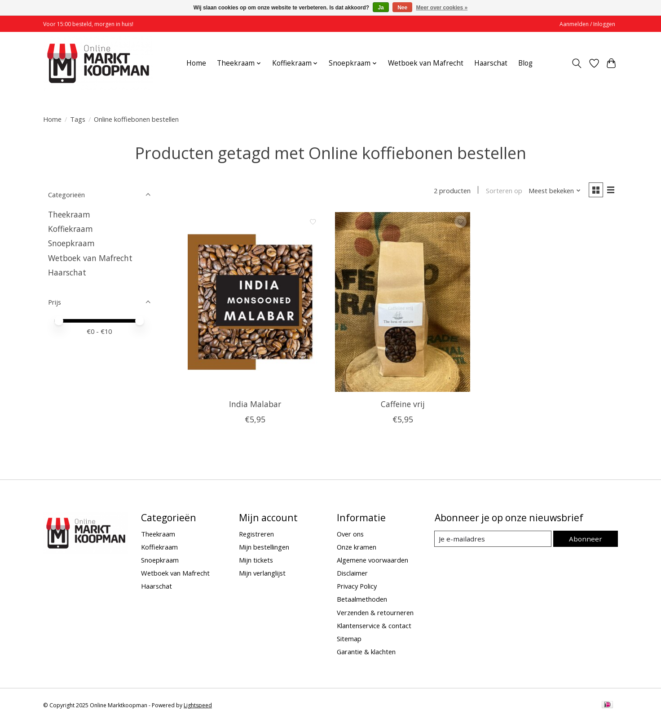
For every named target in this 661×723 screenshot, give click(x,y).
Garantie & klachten (366, 652)
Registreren (256, 534)
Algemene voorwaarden (372, 560)
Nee (402, 7)
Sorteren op (502, 190)
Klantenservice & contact (374, 626)
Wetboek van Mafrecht (425, 63)
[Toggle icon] (576, 63)
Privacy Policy (357, 586)
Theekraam (69, 214)
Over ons (350, 534)
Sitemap (349, 639)
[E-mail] (494, 540)
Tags (77, 119)
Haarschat (490, 63)
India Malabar (255, 404)
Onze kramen (356, 547)
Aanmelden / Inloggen (587, 24)
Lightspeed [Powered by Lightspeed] (198, 706)
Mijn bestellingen (264, 547)
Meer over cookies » (442, 7)
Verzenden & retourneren (375, 612)
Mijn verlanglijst (262, 573)
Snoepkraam (71, 243)
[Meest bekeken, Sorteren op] (553, 190)
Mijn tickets (256, 560)
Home (196, 63)
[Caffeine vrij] (402, 303)
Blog (525, 63)
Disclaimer (352, 573)
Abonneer (586, 539)
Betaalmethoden (362, 599)
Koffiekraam (70, 228)
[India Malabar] (255, 303)
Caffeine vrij (403, 404)
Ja (380, 7)
